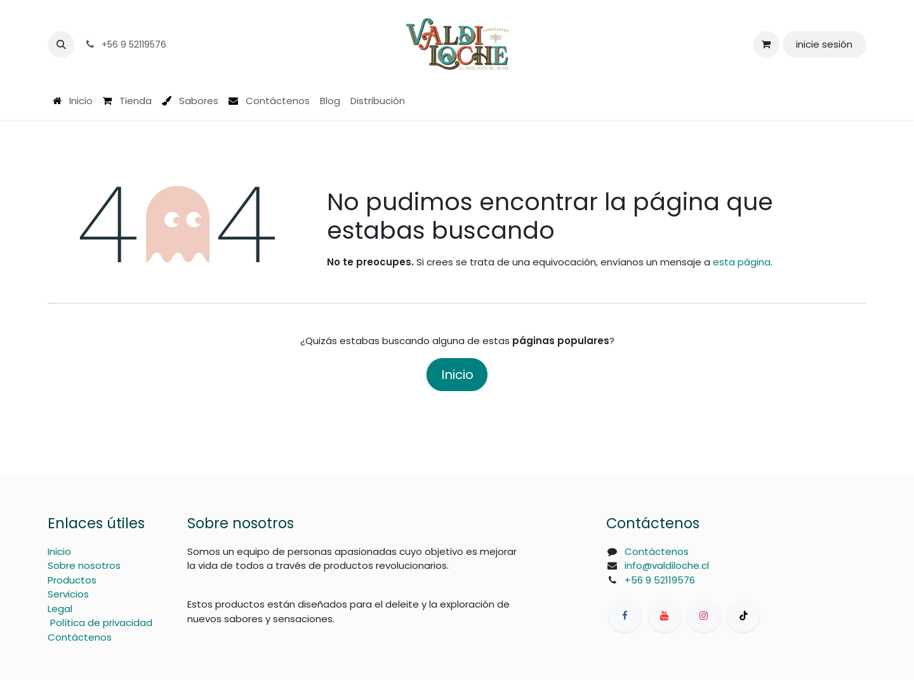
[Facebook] (624, 615)
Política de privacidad (101, 622)
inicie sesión (824, 44)
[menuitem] (73, 101)
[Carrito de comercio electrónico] (766, 44)
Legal (60, 608)
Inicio (457, 374)
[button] (61, 44)
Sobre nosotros (84, 565)
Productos (72, 580)
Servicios (68, 594)
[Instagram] (703, 615)
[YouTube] (664, 615)
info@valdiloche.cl (667, 565)
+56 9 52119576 (660, 580)
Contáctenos (80, 637)
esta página (742, 262)
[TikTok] (743, 615)
